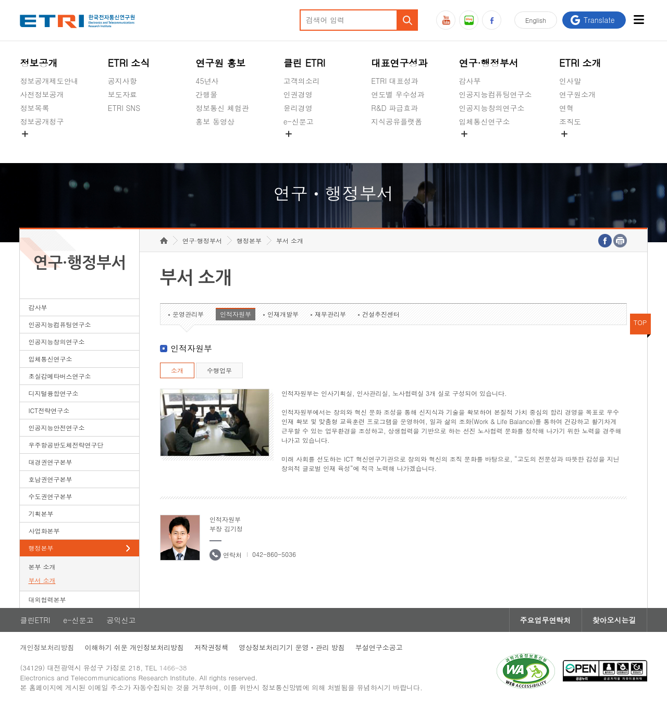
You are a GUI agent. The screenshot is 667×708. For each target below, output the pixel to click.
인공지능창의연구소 (492, 108)
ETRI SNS (124, 108)
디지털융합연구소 (53, 393)
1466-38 (173, 668)
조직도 (570, 121)
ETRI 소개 (580, 63)
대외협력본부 (47, 599)
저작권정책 (211, 647)
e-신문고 (298, 121)
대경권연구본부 (50, 461)
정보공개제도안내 (49, 81)
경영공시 (34, 146)
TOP (640, 322)
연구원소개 (577, 94)
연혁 (566, 108)
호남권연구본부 (50, 479)
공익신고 (298, 146)
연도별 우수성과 (398, 94)
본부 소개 (41, 566)
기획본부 (40, 513)
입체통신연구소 (484, 121)
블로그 (468, 20)
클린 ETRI (304, 63)
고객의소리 (301, 81)
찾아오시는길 (614, 620)
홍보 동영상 (214, 121)
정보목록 (34, 108)
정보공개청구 (42, 121)
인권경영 (298, 94)
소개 (177, 370)
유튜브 (445, 20)
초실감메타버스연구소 (495, 146)
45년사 (206, 81)
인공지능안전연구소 (56, 427)
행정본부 (40, 547)
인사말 (570, 81)
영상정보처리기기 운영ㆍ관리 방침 (292, 647)
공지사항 (122, 81)
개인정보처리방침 (47, 647)
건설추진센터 (381, 313)
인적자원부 (235, 313)
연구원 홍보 (220, 63)
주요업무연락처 (545, 620)
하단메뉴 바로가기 (0, 0)
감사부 (470, 81)
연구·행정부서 (488, 63)
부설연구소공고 (379, 647)
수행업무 (219, 370)
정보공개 (38, 63)
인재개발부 (283, 313)
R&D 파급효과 (394, 108)
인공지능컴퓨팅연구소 (495, 94)
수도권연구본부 (50, 496)
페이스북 (491, 20)
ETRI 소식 (129, 63)
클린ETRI (35, 620)
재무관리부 (330, 313)
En (535, 20)
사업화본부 (43, 530)
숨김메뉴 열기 (25, 134)
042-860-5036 (274, 554)
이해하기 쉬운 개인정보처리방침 (134, 647)
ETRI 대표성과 (394, 81)
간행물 (206, 94)
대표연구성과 (399, 63)
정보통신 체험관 (222, 108)
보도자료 (122, 94)
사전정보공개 (42, 94)
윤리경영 (298, 108)
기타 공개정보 (582, 146)
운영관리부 (188, 313)
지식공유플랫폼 (396, 121)
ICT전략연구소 (48, 410)
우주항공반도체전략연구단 (65, 444)
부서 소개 (41, 580)
